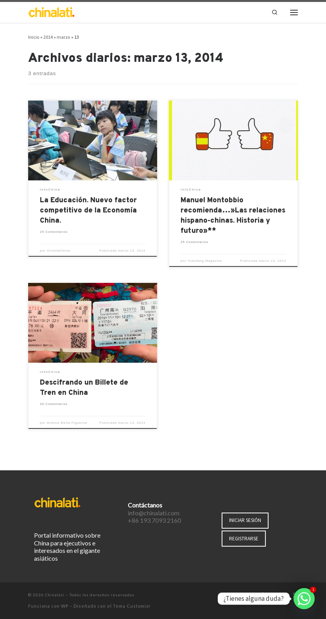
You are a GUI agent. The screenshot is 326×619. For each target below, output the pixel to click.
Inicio (33, 37)
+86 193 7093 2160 (154, 520)
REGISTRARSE (243, 538)
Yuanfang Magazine (205, 261)
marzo (63, 37)
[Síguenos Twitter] (273, 595)
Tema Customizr (132, 605)
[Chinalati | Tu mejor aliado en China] (51, 11)
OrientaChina (58, 250)
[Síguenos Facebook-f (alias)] (262, 595)
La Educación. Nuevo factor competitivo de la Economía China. (88, 210)
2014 (48, 37)
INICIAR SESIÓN (245, 520)
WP (64, 605)
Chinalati (54, 594)
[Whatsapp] (304, 598)
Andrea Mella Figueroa (67, 423)
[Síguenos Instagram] (284, 595)
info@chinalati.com (153, 512)
